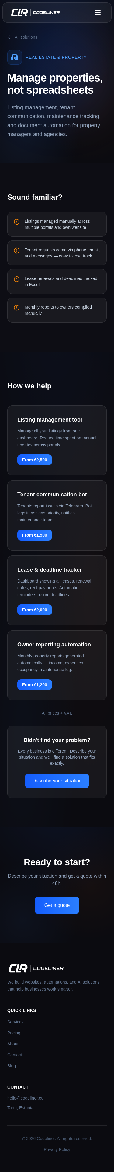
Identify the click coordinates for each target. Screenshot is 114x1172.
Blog (11, 1065)
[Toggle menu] (98, 12)
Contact (14, 1054)
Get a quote (57, 905)
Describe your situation (57, 780)
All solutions (22, 37)
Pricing (13, 1032)
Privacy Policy (57, 1149)
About (13, 1043)
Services (15, 1022)
